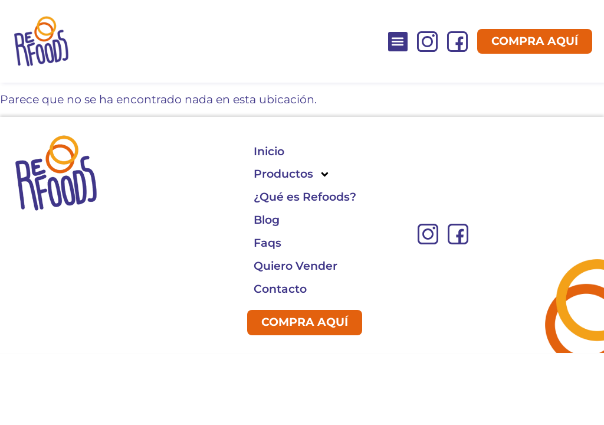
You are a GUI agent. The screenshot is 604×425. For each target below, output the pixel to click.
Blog (267, 220)
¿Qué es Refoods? (305, 197)
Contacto (280, 289)
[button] (398, 41)
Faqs (267, 243)
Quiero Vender (295, 266)
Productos (292, 174)
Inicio (269, 151)
